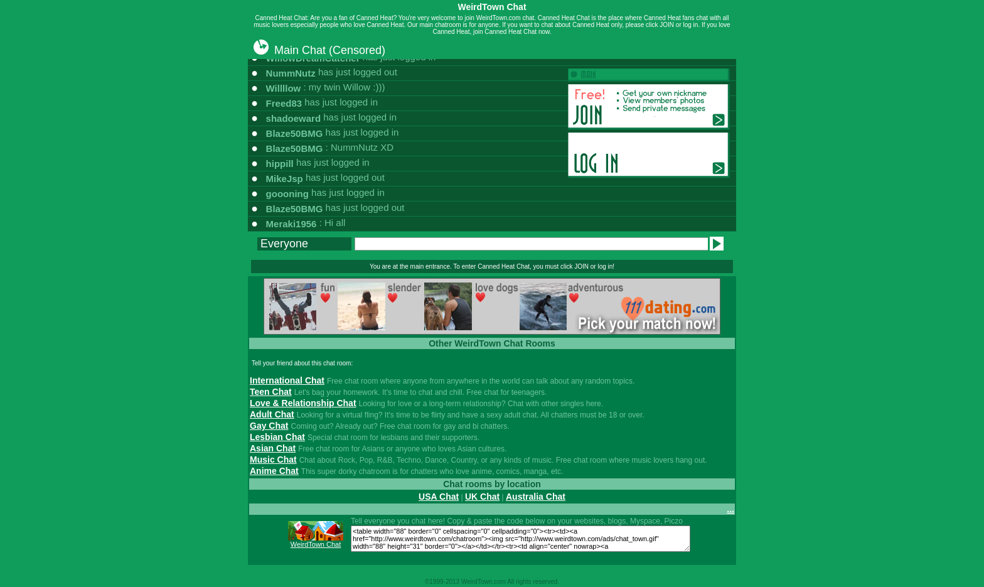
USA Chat (439, 497)
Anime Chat (274, 471)
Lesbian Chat (277, 437)
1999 (436, 581)
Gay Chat (269, 426)
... (730, 509)
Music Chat (273, 460)
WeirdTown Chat (316, 544)
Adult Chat (272, 414)
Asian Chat (273, 448)
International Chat (287, 380)
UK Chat (482, 497)
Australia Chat (535, 497)
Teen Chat (271, 392)
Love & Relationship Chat (303, 403)
